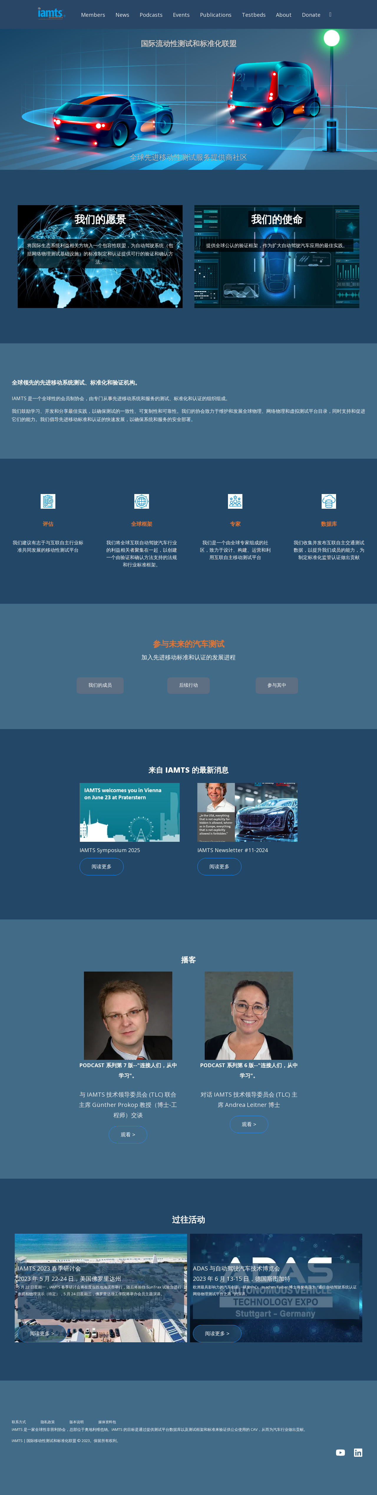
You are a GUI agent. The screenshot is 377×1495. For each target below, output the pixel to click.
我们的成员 (100, 685)
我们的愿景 (100, 219)
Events (181, 14)
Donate (311, 14)
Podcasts (151, 14)
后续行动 (188, 685)
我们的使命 (277, 219)
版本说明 (77, 1422)
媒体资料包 (107, 1422)
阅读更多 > (42, 1333)
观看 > (128, 1135)
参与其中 (276, 685)
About (284, 14)
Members (93, 14)
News (122, 14)
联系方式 (19, 1422)
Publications (216, 14)
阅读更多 (102, 866)
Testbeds (254, 14)
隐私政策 (48, 1422)
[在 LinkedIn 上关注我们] (358, 1453)
